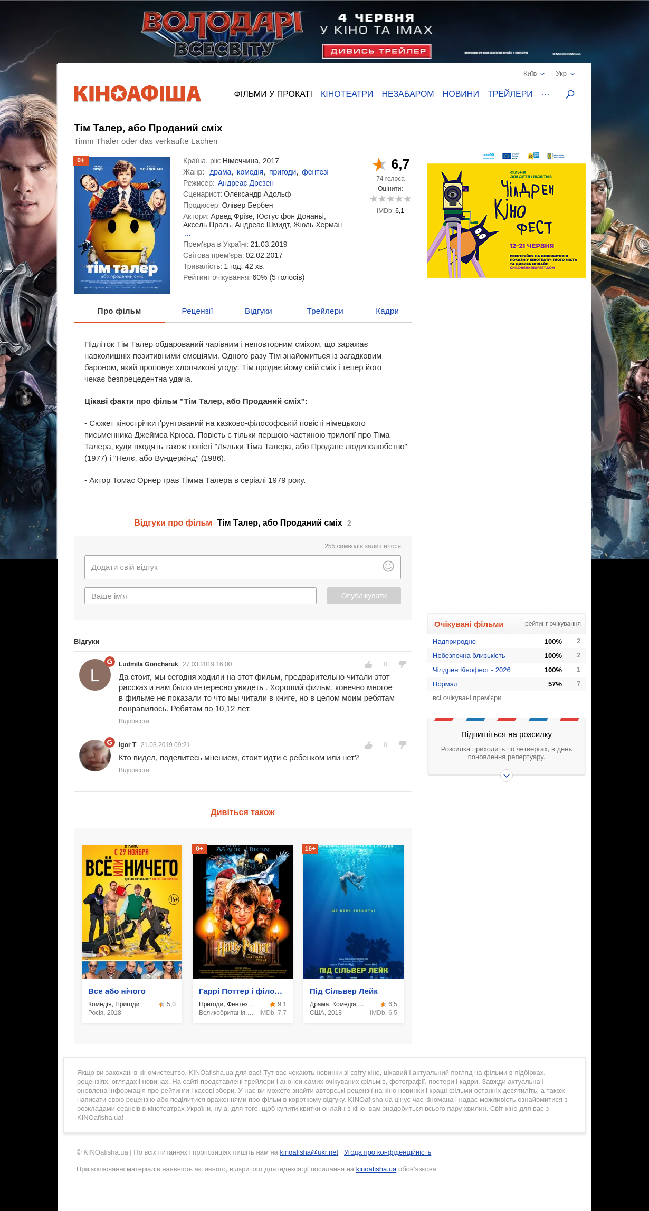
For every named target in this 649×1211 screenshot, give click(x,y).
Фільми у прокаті (273, 94)
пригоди (282, 172)
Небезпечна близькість (469, 656)
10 (407, 198)
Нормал (445, 684)
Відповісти (134, 721)
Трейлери (510, 94)
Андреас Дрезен (246, 183)
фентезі (315, 172)
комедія (250, 172)
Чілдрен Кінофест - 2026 (472, 670)
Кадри (387, 310)
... (188, 233)
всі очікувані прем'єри (467, 698)
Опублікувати (364, 596)
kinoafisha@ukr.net (309, 1152)
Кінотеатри (347, 94)
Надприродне (454, 641)
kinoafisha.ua (376, 1169)
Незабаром (408, 94)
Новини (461, 94)
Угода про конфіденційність (387, 1152)
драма (220, 172)
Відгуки (258, 310)
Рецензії (197, 310)
